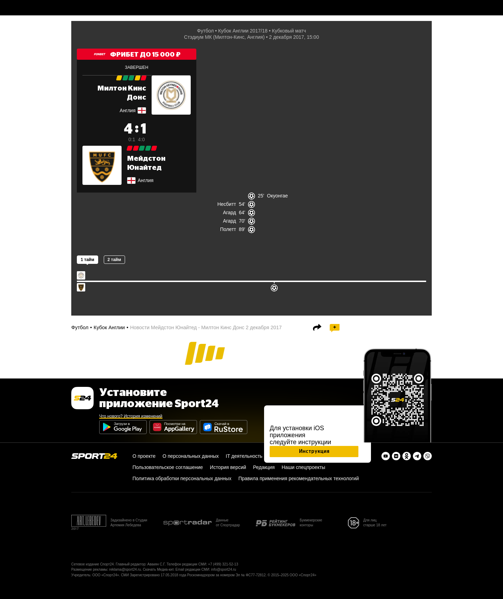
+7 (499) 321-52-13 (223, 564)
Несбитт (226, 204)
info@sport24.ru (223, 569)
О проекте (143, 456)
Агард (229, 212)
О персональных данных (190, 456)
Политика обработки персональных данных (181, 478)
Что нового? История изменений (130, 416)
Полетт (228, 229)
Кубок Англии (109, 327)
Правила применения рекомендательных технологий (298, 478)
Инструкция (314, 451)
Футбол (205, 31)
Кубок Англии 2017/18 (243, 31)
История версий (228, 467)
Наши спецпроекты (303, 467)
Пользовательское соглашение (167, 467)
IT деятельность (244, 456)
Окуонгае (277, 196)
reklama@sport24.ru (125, 569)
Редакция (264, 467)
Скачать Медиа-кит (158, 569)
